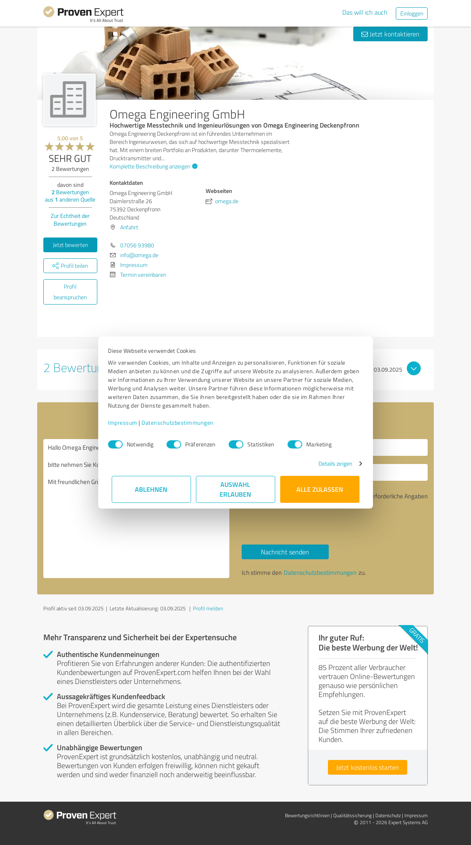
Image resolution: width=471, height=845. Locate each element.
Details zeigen (332, 463)
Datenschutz (388, 815)
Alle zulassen (319, 489)
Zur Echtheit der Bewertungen (70, 219)
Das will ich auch (365, 12)
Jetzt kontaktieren (390, 33)
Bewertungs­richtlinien (307, 815)
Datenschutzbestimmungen (181, 422)
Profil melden (208, 608)
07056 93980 (137, 245)
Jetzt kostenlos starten (367, 767)
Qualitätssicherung (352, 815)
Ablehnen (151, 489)
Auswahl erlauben (235, 489)
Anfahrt (129, 227)
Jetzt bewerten (70, 245)
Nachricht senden (285, 551)
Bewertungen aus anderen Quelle (70, 195)
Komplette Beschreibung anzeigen (152, 166)
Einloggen (411, 13)
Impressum (126, 422)
